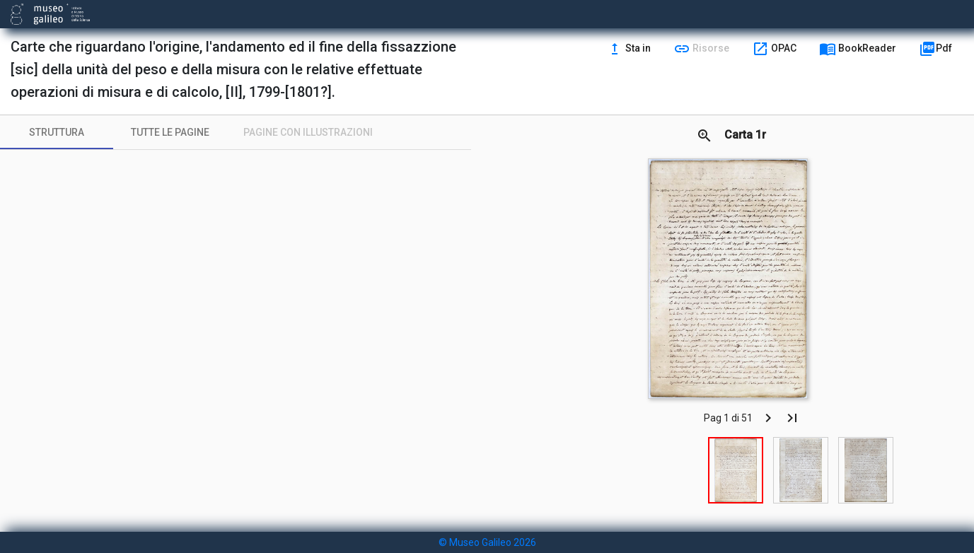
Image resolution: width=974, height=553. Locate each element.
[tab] (56, 132)
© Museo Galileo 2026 (487, 542)
